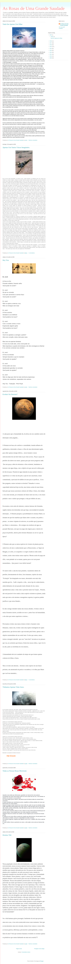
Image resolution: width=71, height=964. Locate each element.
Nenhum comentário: (33, 140)
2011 (51, 54)
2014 (51, 48)
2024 (51, 34)
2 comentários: (32, 253)
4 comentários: (32, 679)
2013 (51, 50)
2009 (51, 57)
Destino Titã (7, 835)
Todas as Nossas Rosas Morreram (15, 771)
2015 (51, 46)
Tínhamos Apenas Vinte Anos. (13, 687)
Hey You (6, 260)
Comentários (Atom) (26, 952)
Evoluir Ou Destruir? (10, 394)
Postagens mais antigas (39, 948)
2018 (51, 41)
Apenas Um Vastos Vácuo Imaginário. (16, 147)
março (52, 36)
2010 (51, 56)
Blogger (41, 961)
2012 (51, 52)
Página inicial (19, 948)
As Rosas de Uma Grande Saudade (64, 24)
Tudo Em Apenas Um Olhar (12, 24)
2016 (51, 44)
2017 (51, 43)
